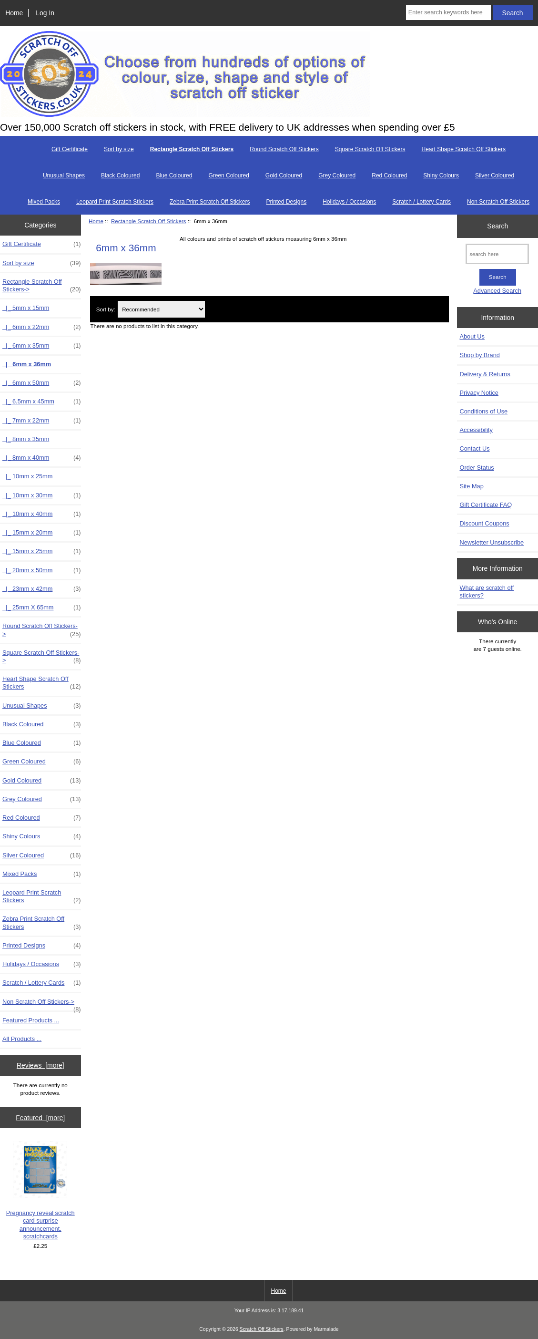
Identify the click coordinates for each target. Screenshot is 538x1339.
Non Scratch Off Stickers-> (41, 1004)
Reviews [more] (40, 1065)
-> (41, 285)
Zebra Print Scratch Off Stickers (210, 201)
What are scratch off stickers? (486, 591)
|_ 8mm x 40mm (41, 458)
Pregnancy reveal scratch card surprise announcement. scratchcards (40, 1190)
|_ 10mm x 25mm (27, 476)
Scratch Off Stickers (262, 1329)
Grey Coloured (336, 175)
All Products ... (21, 1038)
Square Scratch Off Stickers (370, 149)
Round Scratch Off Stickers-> (41, 630)
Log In (45, 13)
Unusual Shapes (64, 175)
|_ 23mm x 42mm (41, 589)
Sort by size (119, 149)
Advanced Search (497, 290)
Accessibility (475, 429)
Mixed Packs (44, 201)
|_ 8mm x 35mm (25, 439)
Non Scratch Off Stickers (498, 201)
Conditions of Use (483, 411)
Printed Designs (286, 201)
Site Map (471, 486)
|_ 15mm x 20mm (41, 532)
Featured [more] (40, 1118)
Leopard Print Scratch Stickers (114, 201)
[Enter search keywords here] (448, 12)
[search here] (497, 254)
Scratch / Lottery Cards (421, 201)
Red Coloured (389, 175)
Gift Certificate (69, 149)
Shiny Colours (441, 175)
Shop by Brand (479, 355)
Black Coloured (120, 175)
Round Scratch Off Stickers (284, 149)
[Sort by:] (161, 309)
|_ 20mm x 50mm (41, 570)
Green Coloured (228, 175)
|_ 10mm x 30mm (41, 495)
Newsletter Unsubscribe (491, 542)
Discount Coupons (484, 523)
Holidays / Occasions (349, 201)
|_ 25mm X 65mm (41, 607)
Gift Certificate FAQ (485, 504)
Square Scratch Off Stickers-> (41, 656)
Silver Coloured (494, 175)
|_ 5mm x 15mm (25, 307)
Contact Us (474, 448)
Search (497, 226)
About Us (471, 336)
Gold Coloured (283, 175)
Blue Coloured (174, 175)
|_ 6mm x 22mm (41, 327)
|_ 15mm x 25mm (41, 551)
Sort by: (105, 309)
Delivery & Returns (484, 374)
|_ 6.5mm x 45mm (41, 401)
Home (14, 13)
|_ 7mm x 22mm (41, 420)
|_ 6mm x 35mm (41, 346)
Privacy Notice (478, 392)
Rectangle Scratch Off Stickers (148, 221)
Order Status (476, 467)
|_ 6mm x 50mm (41, 383)
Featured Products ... (30, 1020)
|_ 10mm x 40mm (41, 514)
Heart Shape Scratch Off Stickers (463, 149)
